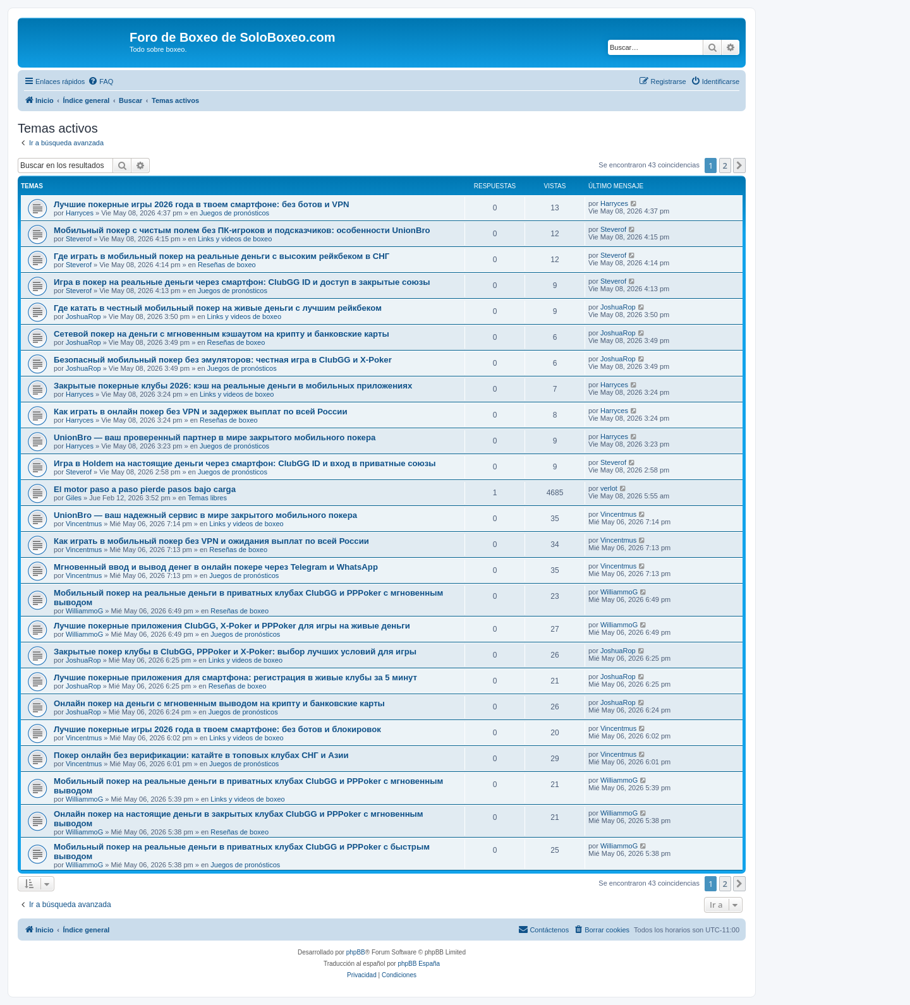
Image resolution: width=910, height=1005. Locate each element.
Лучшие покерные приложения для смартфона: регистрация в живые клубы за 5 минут (235, 677)
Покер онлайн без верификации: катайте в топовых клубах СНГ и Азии (201, 755)
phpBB (355, 952)
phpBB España (418, 963)
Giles (74, 498)
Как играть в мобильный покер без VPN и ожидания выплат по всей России (211, 541)
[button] (739, 165)
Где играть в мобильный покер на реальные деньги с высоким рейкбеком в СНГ (221, 256)
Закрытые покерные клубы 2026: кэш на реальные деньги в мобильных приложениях (233, 385)
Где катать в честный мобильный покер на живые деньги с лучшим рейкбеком (218, 308)
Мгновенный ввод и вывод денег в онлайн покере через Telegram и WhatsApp (216, 567)
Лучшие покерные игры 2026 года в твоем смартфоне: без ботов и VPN (201, 204)
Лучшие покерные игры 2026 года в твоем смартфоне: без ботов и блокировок (217, 729)
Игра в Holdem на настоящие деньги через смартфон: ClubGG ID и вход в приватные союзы (245, 463)
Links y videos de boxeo (235, 239)
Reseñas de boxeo (227, 264)
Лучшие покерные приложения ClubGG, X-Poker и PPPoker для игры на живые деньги (232, 625)
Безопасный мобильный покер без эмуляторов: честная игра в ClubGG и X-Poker (223, 359)
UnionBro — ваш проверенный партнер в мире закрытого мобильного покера (214, 437)
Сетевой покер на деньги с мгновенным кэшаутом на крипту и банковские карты (221, 334)
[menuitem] (100, 81)
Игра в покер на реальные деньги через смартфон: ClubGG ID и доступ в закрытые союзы (242, 282)
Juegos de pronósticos (234, 213)
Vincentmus (84, 523)
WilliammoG (84, 611)
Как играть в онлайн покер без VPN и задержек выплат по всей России (201, 411)
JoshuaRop (83, 316)
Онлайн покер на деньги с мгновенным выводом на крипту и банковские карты (219, 703)
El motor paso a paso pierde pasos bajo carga (145, 489)
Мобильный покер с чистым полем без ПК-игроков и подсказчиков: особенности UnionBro (242, 230)
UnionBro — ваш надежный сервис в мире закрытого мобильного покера (205, 515)
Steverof (79, 239)
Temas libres (207, 498)
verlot (608, 488)
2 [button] (725, 165)
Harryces (80, 213)
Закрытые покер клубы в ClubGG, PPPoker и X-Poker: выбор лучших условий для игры (235, 651)
